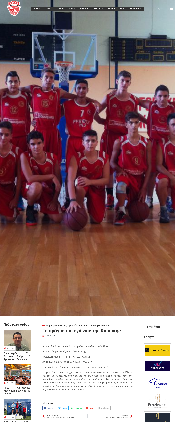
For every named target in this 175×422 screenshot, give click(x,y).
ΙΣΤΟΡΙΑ (48, 9)
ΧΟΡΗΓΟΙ (111, 9)
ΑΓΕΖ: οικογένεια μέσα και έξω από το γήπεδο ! (17, 390)
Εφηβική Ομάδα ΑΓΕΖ (78, 325)
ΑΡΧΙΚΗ (37, 9)
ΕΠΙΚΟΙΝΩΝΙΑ (135, 9)
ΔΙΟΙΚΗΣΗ (60, 9)
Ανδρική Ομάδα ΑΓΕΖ (55, 325)
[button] (49, 408)
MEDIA (122, 9)
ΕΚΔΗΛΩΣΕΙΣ (98, 9)
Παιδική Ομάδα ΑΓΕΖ (100, 325)
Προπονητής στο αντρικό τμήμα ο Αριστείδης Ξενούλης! (17, 356)
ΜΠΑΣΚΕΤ (84, 9)
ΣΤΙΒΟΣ (72, 9)
